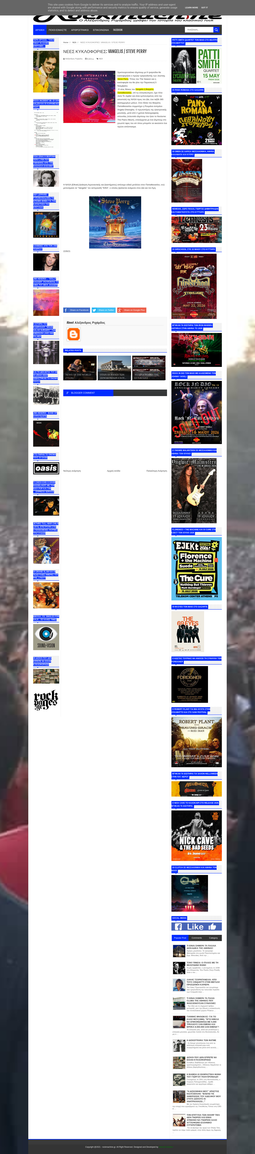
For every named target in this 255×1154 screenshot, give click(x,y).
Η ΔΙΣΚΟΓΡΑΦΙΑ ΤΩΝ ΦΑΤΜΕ (201, 1040)
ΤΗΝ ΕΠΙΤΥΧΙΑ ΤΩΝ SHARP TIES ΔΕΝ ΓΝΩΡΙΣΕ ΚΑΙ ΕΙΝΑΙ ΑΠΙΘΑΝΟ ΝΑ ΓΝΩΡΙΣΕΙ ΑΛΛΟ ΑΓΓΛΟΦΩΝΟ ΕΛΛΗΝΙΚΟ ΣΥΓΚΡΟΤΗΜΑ (203, 1120)
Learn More (191, 7)
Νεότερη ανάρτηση (72, 471)
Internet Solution (166, 1147)
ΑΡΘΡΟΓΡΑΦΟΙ (80, 29)
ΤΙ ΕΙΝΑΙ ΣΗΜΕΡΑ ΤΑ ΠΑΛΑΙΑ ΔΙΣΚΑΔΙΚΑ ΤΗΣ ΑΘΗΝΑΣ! (201, 947)
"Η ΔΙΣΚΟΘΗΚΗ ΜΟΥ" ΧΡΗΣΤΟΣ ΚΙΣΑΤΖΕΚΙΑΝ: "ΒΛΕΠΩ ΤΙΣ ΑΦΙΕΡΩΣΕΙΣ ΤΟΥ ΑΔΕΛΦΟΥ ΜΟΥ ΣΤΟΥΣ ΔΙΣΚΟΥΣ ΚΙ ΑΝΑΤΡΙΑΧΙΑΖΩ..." (204, 1096)
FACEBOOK (117, 29)
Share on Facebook (75, 310)
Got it (204, 7)
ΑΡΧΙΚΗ (39, 29)
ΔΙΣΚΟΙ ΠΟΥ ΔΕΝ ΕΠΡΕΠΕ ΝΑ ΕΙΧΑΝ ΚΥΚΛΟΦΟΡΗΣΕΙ (202, 1058)
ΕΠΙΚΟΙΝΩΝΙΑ (101, 29)
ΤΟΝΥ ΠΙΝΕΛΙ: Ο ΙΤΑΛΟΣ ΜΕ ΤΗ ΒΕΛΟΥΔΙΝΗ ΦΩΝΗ (202, 963)
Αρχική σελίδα (113, 471)
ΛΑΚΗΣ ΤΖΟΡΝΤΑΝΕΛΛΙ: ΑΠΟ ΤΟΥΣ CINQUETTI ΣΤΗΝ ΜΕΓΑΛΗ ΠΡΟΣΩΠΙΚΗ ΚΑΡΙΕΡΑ (203, 982)
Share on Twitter (103, 310)
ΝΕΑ (101, 59)
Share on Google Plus (131, 310)
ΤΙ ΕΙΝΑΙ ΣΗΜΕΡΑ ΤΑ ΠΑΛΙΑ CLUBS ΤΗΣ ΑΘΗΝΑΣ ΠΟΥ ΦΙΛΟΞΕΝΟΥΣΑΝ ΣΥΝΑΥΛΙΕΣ (201, 1000)
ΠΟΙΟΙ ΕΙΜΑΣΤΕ (58, 29)
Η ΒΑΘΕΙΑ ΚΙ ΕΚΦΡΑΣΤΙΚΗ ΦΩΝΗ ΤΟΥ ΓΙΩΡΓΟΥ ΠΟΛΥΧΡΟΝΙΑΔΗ (204, 1075)
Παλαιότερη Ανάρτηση (157, 471)
